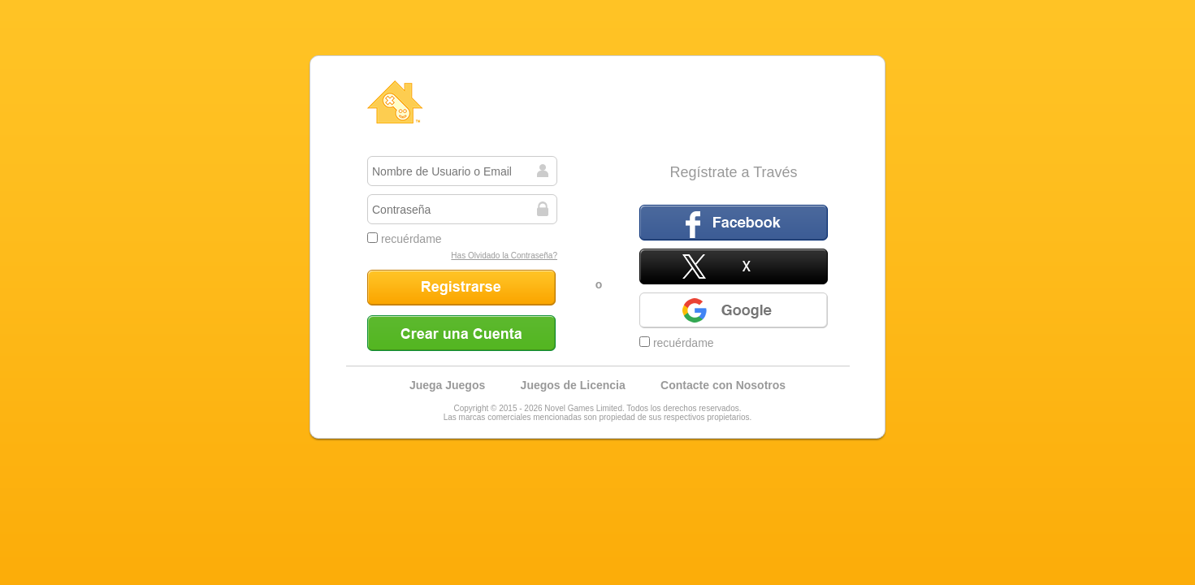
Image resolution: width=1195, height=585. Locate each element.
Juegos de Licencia (573, 385)
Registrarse (461, 288)
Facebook (733, 222)
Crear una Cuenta (461, 333)
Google (733, 310)
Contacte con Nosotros (723, 385)
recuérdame (404, 238)
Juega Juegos (447, 385)
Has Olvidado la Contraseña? (504, 255)
